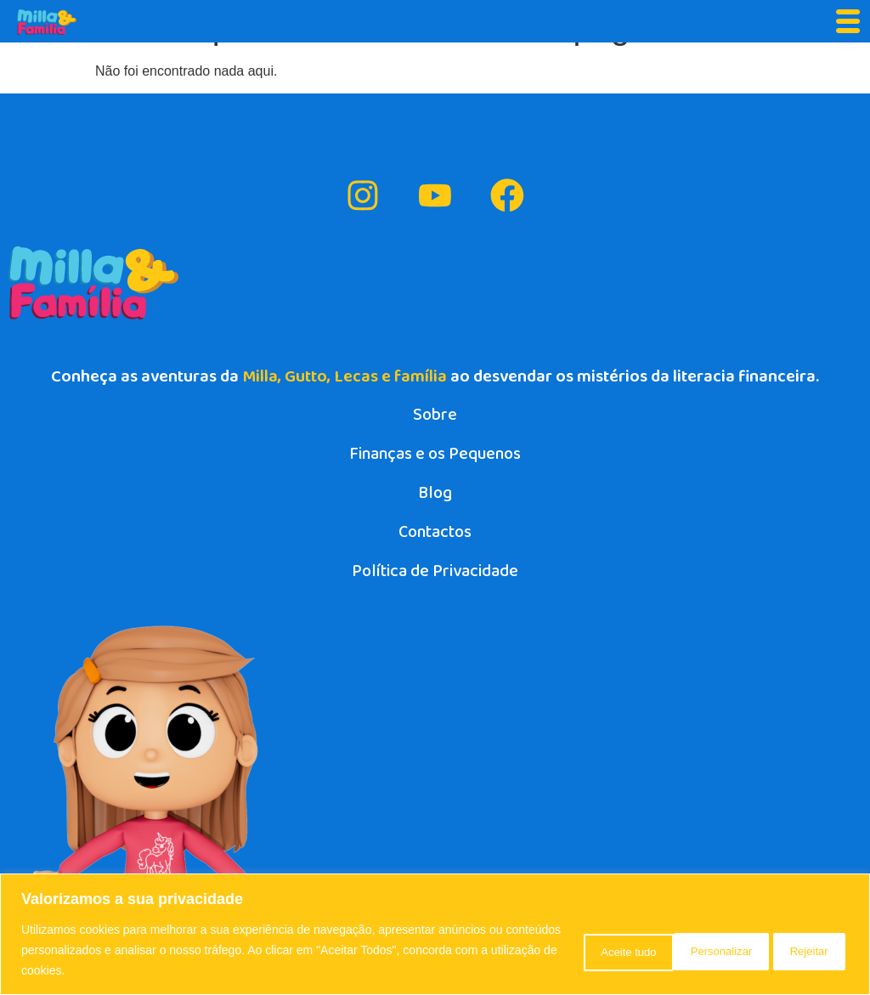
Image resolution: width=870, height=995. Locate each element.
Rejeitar (688, 950)
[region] (435, 934)
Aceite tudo (794, 950)
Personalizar (578, 950)
